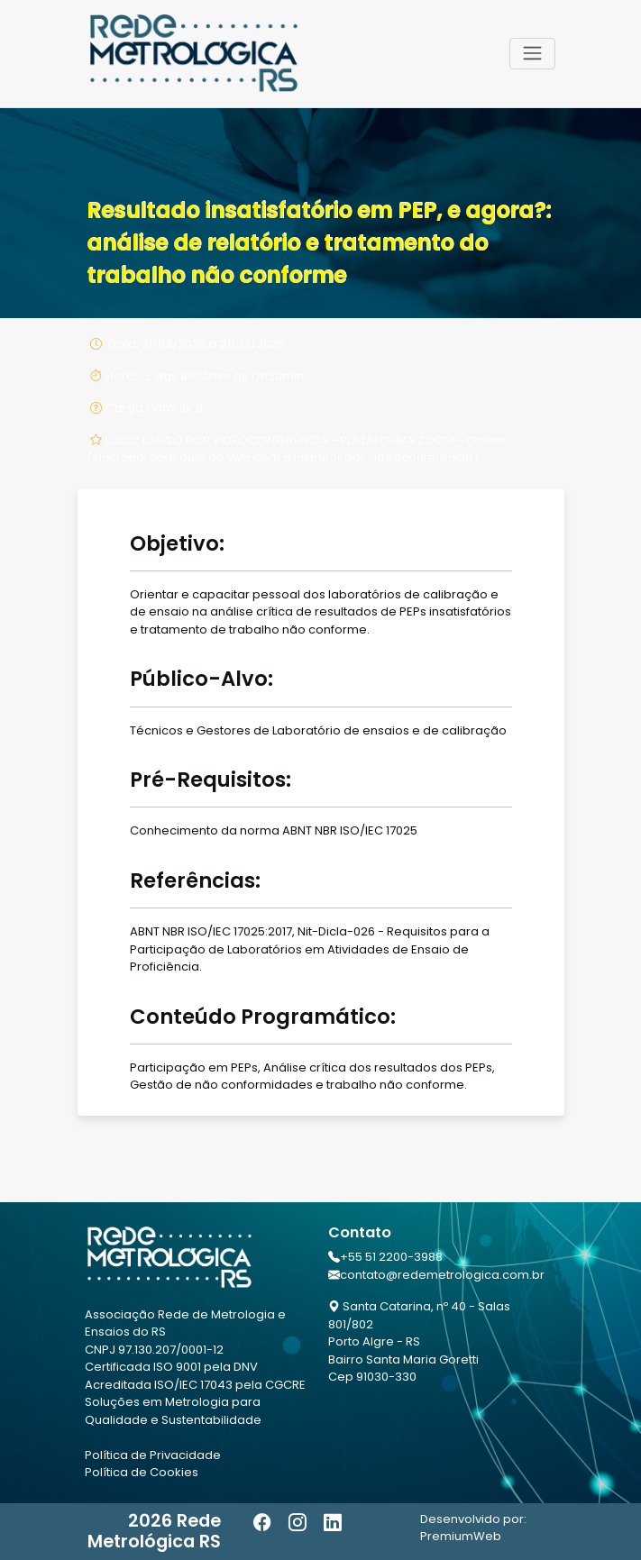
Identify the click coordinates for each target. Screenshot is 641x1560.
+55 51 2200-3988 (391, 1256)
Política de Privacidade (153, 1455)
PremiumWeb (460, 1536)
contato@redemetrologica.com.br (442, 1274)
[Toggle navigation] (531, 53)
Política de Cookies (141, 1472)
